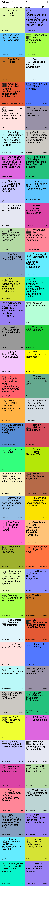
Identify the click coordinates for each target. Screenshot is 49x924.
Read (9, 5)
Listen (14, 5)
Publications (21, 5)
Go (43, 7)
